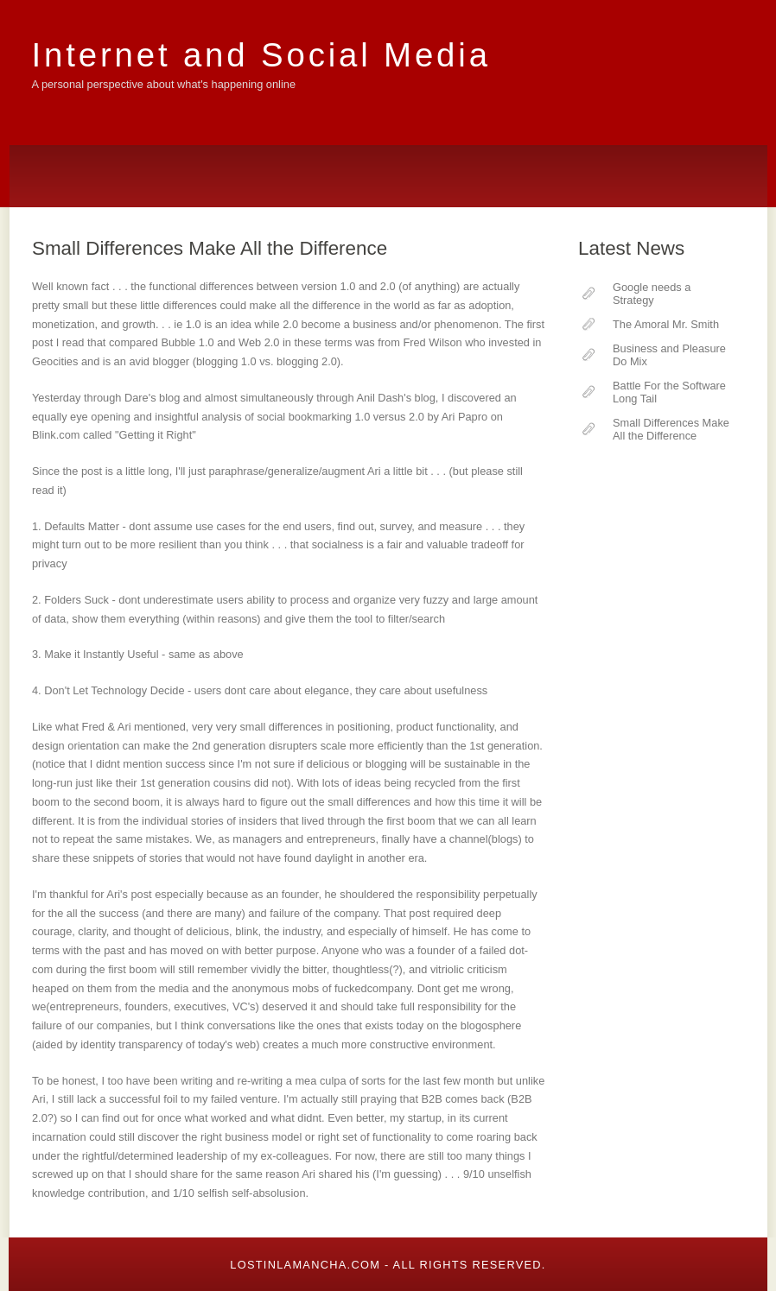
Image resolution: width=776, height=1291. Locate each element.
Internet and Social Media (261, 54)
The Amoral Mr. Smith (666, 324)
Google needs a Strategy (651, 294)
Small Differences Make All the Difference (671, 429)
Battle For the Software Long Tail (669, 392)
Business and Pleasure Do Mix (669, 355)
